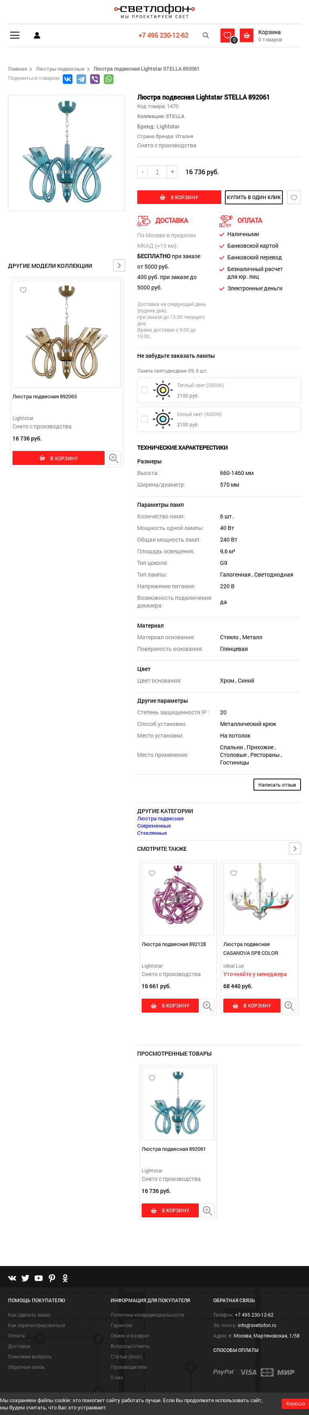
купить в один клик (250, 197)
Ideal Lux (233, 965)
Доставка (19, 1346)
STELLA (174, 116)
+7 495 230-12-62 (163, 35)
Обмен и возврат (130, 1335)
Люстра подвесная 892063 (44, 396)
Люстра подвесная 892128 (174, 944)
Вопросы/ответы (130, 1346)
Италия (184, 136)
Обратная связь (26, 1367)
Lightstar (22, 418)
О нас (117, 1377)
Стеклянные (152, 832)
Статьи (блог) (126, 1356)
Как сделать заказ (29, 1314)
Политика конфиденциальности (147, 1314)
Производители (129, 1367)
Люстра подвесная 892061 (174, 1148)
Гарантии (121, 1325)
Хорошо (295, 1404)
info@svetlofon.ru (257, 1325)
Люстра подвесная (160, 818)
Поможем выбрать (30, 1356)
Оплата (16, 1335)
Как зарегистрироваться (36, 1325)
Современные (154, 825)
